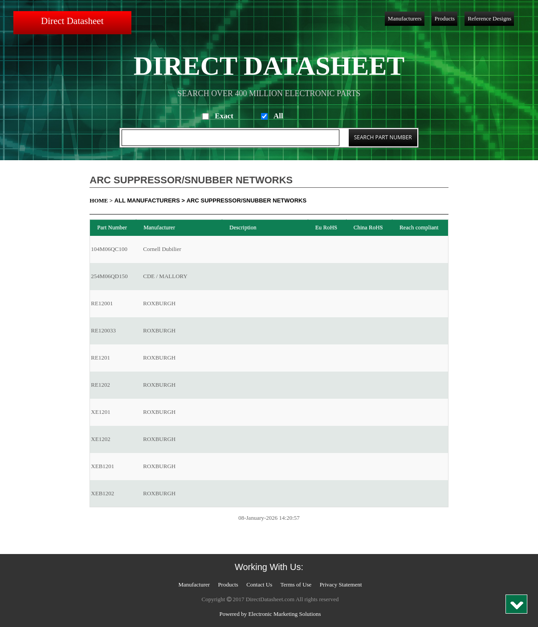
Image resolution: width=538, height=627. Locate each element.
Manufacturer (194, 584)
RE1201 (100, 357)
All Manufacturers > (149, 200)
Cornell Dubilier (162, 249)
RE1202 (100, 384)
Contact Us (259, 584)
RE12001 (102, 303)
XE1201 (100, 412)
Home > (101, 200)
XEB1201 (102, 466)
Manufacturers (405, 18)
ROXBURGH (159, 303)
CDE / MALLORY (165, 276)
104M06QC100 (109, 249)
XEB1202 (102, 493)
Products (445, 18)
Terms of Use (296, 584)
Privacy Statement (341, 584)
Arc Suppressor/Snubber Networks (246, 200)
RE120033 (103, 330)
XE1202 (100, 439)
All (278, 116)
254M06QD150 (109, 276)
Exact (224, 116)
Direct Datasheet (72, 21)
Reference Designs (489, 18)
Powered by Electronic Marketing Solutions (270, 614)
